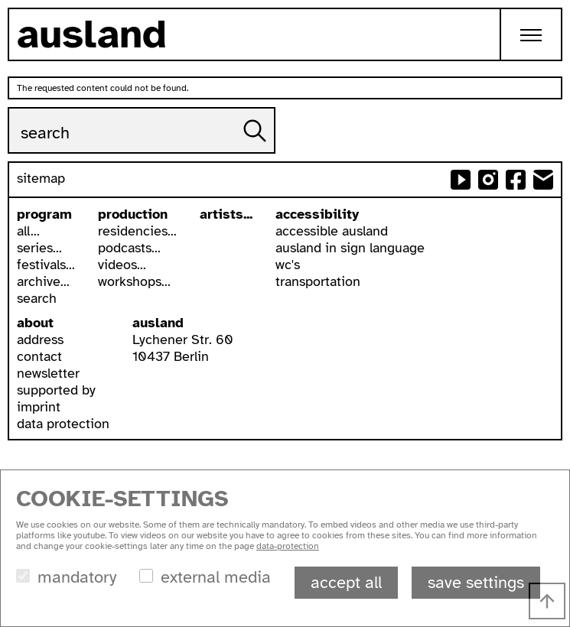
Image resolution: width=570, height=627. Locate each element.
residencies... (137, 231)
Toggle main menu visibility (541, 22)
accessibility (317, 214)
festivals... (46, 264)
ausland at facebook (516, 180)
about (35, 322)
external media (216, 577)
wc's (287, 264)
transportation (317, 281)
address (40, 339)
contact (39, 356)
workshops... (134, 281)
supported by (56, 390)
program (44, 214)
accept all (346, 582)
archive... (43, 281)
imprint (38, 406)
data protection (63, 423)
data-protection (287, 546)
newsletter (48, 373)
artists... (226, 214)
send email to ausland (543, 180)
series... (39, 247)
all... (28, 231)
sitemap (41, 178)
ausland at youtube (461, 180)
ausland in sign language (350, 247)
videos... (122, 264)
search (37, 298)
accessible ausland (331, 231)
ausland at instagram (488, 180)
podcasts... (129, 247)
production (133, 214)
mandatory (76, 577)
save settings (476, 582)
